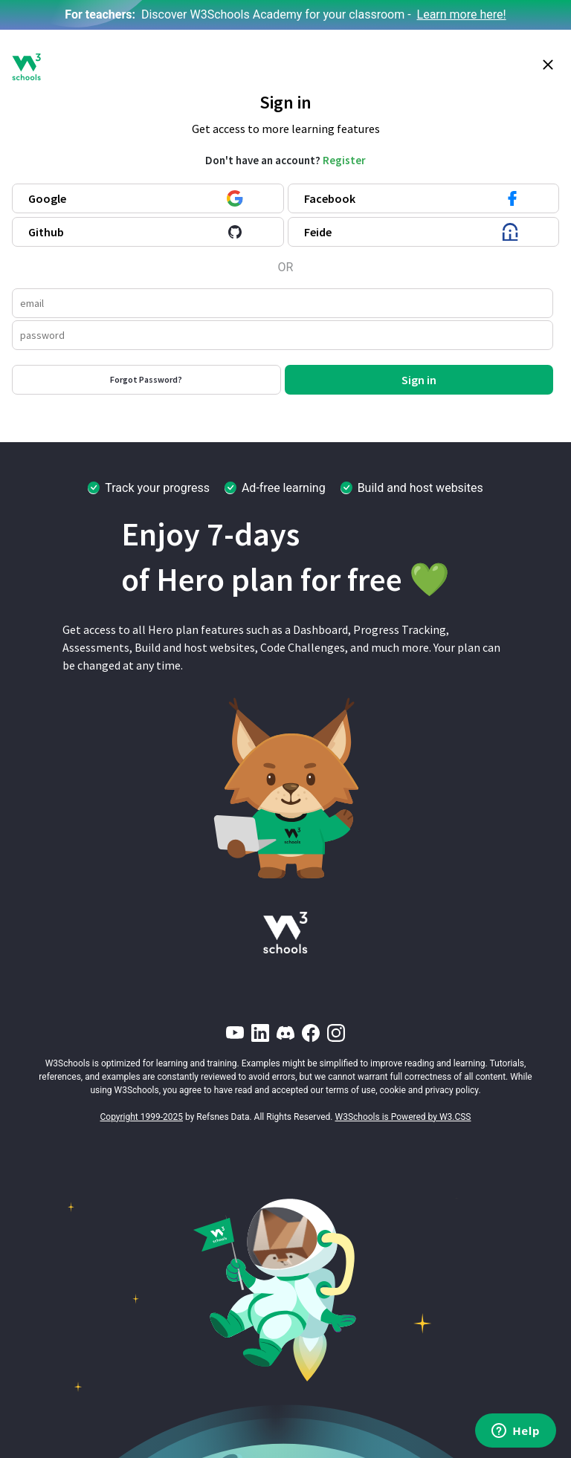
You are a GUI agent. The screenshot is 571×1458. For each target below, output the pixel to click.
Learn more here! (461, 14)
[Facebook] (311, 1033)
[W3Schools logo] (27, 67)
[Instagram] (336, 1033)
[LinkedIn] (260, 1033)
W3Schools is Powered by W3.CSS (403, 1117)
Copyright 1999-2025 (142, 1117)
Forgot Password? (146, 379)
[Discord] (285, 1033)
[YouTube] (235, 1033)
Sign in (418, 379)
